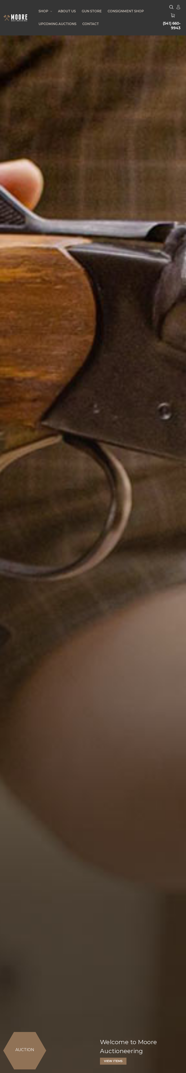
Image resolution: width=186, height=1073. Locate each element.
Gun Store (92, 11)
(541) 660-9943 (171, 25)
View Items (113, 1061)
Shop (45, 11)
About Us (67, 11)
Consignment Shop (126, 11)
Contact (90, 24)
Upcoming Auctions (57, 24)
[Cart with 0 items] (173, 15)
